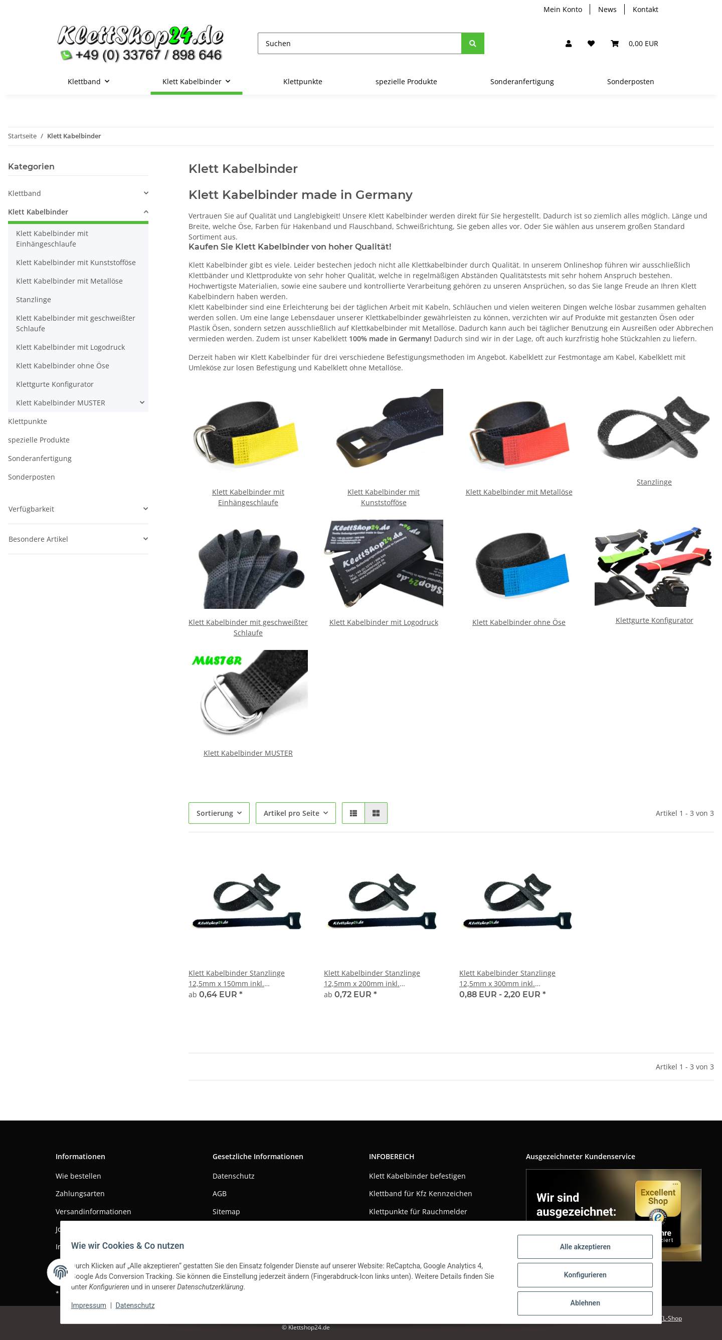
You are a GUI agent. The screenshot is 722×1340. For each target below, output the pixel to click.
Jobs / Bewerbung (85, 1229)
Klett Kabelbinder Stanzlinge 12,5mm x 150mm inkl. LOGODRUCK (237, 978)
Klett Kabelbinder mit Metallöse (519, 492)
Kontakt (645, 9)
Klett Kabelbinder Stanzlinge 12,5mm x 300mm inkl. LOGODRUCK (507, 978)
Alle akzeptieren (579, 1252)
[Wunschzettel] (591, 43)
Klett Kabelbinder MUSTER (248, 753)
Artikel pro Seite (291, 813)
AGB (220, 1193)
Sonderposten (31, 477)
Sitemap (226, 1211)
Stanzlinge (654, 482)
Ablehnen (579, 1304)
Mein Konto (563, 9)
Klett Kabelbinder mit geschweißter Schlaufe (75, 323)
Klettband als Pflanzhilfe (410, 1229)
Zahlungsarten (80, 1193)
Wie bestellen (78, 1176)
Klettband (24, 193)
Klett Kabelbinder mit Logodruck (383, 622)
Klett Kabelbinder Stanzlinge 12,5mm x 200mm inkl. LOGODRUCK (372, 978)
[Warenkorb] (634, 43)
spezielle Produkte (39, 439)
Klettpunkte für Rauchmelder (418, 1211)
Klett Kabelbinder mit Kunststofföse (76, 262)
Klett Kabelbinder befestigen (417, 1176)
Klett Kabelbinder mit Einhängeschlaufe (52, 239)
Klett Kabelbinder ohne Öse (519, 622)
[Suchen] (360, 43)
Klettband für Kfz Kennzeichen (420, 1193)
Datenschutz (234, 1176)
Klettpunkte (27, 421)
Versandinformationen (93, 1211)
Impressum (232, 1229)
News (607, 9)
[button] (569, 43)
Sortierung (215, 813)
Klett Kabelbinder (38, 211)
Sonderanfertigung (40, 458)
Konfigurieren (579, 1278)
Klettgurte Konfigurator (654, 620)
